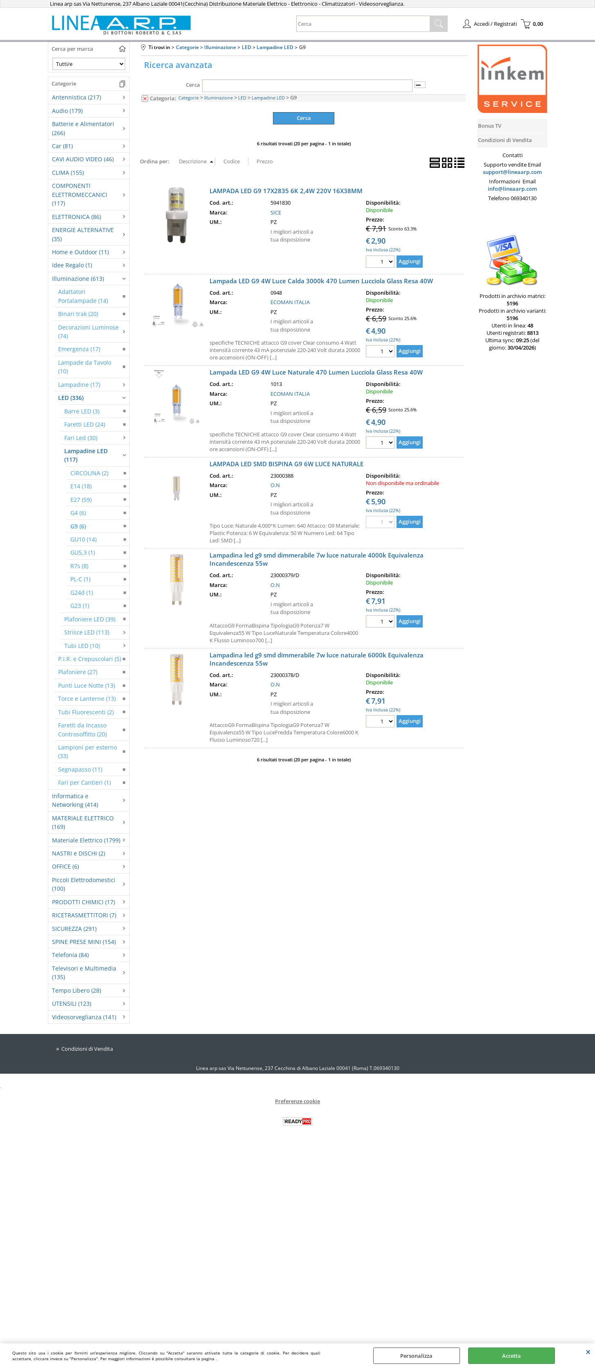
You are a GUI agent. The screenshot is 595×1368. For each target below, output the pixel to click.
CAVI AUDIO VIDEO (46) (83, 159)
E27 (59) (81, 499)
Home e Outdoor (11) (80, 252)
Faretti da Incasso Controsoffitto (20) (82, 729)
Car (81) (62, 146)
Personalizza (416, 1355)
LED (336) (70, 398)
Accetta (511, 1355)
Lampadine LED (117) (86, 455)
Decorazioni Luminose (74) (88, 331)
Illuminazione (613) (78, 278)
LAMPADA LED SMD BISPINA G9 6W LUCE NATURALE (286, 464)
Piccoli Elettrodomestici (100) (83, 884)
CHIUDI (588, 1352)
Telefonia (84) (70, 955)
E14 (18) (81, 486)
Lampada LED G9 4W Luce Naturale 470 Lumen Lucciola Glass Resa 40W (316, 372)
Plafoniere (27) (77, 672)
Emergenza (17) (79, 349)
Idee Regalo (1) (72, 265)
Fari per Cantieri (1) (84, 782)
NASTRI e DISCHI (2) (78, 853)
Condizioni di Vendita (87, 1048)
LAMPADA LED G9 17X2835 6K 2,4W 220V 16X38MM (286, 191)
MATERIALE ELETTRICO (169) (83, 822)
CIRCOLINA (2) (89, 473)
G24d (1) (81, 592)
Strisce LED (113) (86, 632)
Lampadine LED (268, 98)
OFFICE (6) (65, 866)
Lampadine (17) (79, 384)
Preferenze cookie (297, 1101)
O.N (275, 485)
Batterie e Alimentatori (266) (83, 128)
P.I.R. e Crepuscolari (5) (89, 659)
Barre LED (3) (81, 411)
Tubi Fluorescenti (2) (86, 712)
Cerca (193, 84)
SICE (275, 212)
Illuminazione (218, 98)
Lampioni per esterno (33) (87, 751)
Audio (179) (67, 111)
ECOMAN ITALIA (290, 302)
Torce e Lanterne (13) (87, 698)
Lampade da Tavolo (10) (84, 367)
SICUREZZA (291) (74, 928)
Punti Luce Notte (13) (86, 685)
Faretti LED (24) (84, 424)
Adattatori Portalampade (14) (83, 296)
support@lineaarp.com (512, 172)
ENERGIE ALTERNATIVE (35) (83, 234)
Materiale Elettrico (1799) (86, 840)
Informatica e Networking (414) (75, 800)
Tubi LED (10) (82, 646)
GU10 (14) (83, 539)
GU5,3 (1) (82, 552)
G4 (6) (78, 513)
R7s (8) (79, 566)
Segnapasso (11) (80, 769)
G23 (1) (79, 606)
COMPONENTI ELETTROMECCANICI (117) (79, 194)
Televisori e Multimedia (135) (84, 972)
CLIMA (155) (68, 172)
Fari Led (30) (80, 438)
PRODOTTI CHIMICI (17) (83, 902)
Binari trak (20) (78, 314)
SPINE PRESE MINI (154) (84, 942)
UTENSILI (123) (71, 1003)
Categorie (188, 98)
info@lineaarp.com (512, 188)
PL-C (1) (80, 579)
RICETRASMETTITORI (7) (84, 915)
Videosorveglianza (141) (84, 1017)
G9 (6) (78, 526)
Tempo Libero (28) (76, 990)
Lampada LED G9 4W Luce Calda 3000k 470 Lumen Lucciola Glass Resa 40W (321, 281)
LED (242, 98)
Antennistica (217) (76, 97)
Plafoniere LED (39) (89, 619)
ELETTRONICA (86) (76, 217)
